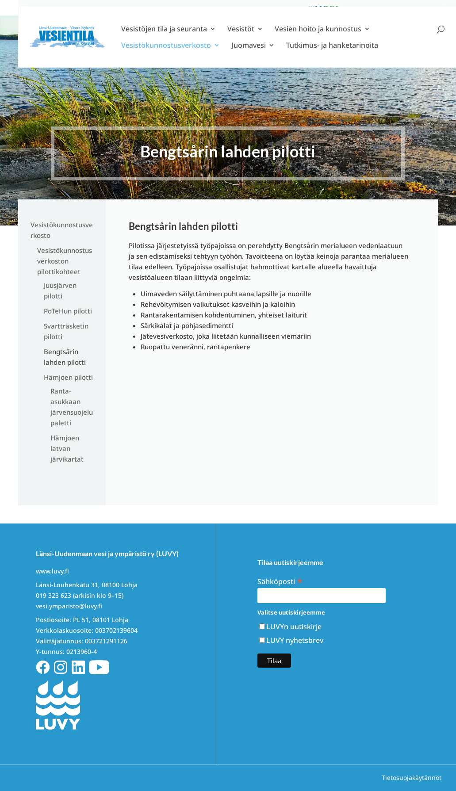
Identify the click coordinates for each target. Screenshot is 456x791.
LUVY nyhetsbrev (294, 640)
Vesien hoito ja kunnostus (318, 42)
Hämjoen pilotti (68, 377)
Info (392, 9)
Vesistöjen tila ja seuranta (164, 42)
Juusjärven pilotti (60, 290)
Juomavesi (248, 58)
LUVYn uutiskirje (294, 626)
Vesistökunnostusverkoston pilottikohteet (64, 261)
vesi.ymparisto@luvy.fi (69, 606)
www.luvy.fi (52, 571)
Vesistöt (240, 42)
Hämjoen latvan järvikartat (67, 448)
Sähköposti (280, 581)
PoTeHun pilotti (68, 310)
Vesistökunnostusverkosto (166, 58)
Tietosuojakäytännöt (411, 777)
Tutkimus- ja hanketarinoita (332, 58)
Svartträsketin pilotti (66, 331)
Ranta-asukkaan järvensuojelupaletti (71, 406)
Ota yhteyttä (425, 9)
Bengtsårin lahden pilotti (65, 357)
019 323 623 (53, 595)
